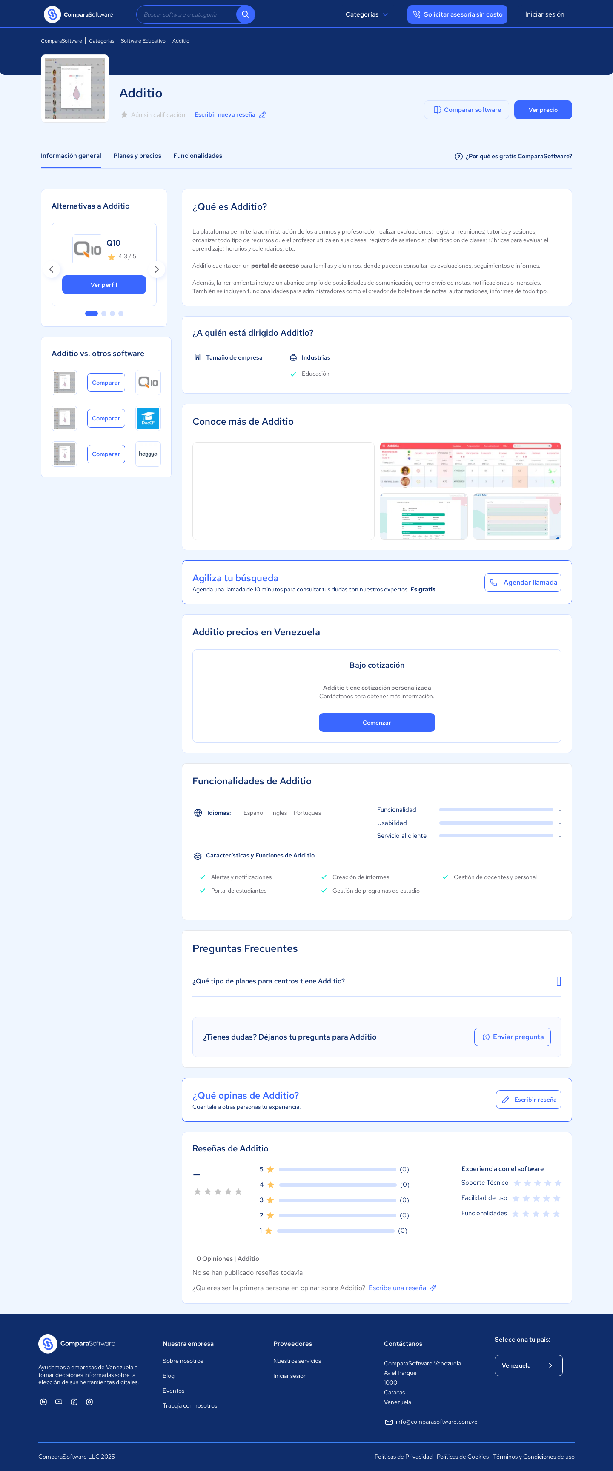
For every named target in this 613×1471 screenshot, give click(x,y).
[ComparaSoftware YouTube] (59, 1402)
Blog (169, 1376)
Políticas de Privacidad (404, 1456)
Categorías (368, 14)
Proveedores (292, 1344)
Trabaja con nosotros (190, 1405)
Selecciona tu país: (522, 1339)
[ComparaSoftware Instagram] (89, 1402)
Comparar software (466, 110)
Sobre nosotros (183, 1361)
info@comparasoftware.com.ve (431, 1422)
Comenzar (377, 722)
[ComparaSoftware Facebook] (74, 1402)
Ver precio (543, 110)
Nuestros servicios (297, 1361)
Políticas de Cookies (463, 1456)
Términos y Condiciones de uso (534, 1456)
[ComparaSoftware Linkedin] (43, 1402)
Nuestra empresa (188, 1344)
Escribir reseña (529, 1099)
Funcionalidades (197, 155)
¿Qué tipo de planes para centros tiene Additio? (376, 981)
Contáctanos (403, 1344)
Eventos (173, 1390)
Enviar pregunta (512, 1037)
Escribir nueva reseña (231, 115)
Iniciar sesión (544, 14)
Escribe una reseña (403, 1288)
